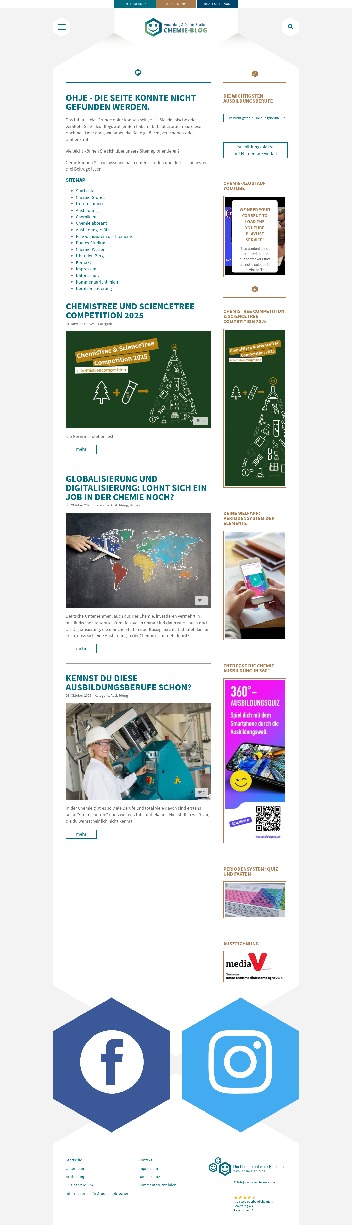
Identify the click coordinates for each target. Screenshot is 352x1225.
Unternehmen (135, 3)
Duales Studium (217, 3)
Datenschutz (149, 1176)
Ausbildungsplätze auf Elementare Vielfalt (255, 150)
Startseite (74, 1159)
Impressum (148, 1168)
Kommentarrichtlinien (157, 1185)
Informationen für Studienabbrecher (97, 1193)
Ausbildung (176, 3)
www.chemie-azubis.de (259, 1182)
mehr (81, 449)
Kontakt (145, 1159)
